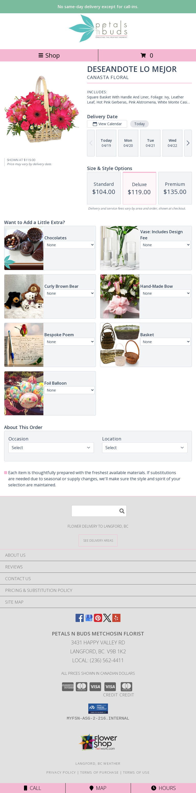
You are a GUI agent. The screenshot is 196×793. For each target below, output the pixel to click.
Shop (49, 55)
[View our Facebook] (80, 620)
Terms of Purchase (99, 772)
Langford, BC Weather (98, 763)
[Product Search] (99, 511)
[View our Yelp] (116, 620)
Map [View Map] (98, 788)
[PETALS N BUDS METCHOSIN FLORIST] (98, 41)
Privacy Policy (61, 772)
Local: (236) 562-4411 (98, 660)
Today (139, 123)
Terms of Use (136, 772)
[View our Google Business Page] (89, 620)
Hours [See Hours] (163, 788)
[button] (98, 709)
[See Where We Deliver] (98, 540)
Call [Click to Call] (32, 788)
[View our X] (107, 620)
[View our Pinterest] (98, 620)
